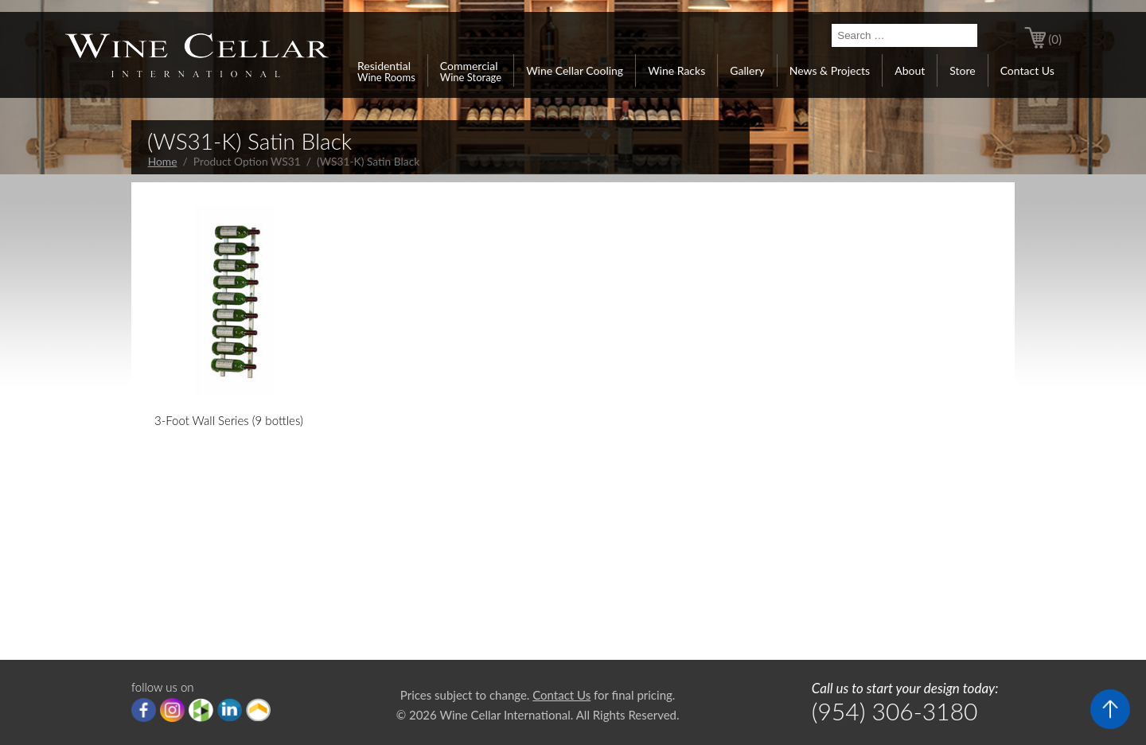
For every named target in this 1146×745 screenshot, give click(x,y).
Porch (258, 710)
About (910, 70)
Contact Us (1027, 70)
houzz (201, 710)
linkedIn (229, 710)
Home (162, 161)
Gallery (747, 70)
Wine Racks (676, 70)
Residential (386, 71)
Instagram (172, 710)
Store (962, 70)
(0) (1055, 39)
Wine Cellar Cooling (574, 70)
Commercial (470, 71)
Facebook (143, 710)
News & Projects (829, 70)
